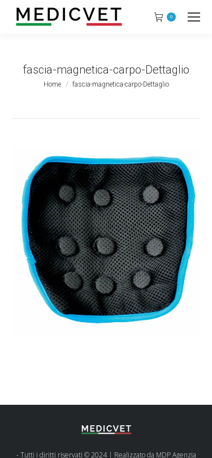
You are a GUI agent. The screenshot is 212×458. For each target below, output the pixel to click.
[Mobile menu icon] (194, 17)
